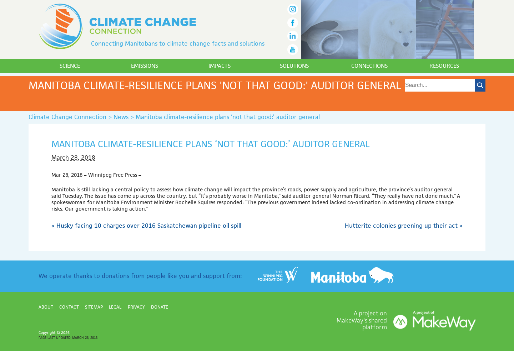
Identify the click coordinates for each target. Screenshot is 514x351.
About (46, 307)
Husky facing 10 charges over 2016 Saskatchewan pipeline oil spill (146, 225)
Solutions (294, 65)
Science (70, 65)
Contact (69, 307)
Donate (159, 307)
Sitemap (94, 307)
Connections (369, 65)
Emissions (144, 65)
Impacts (219, 65)
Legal (115, 307)
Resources (444, 65)
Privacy (136, 307)
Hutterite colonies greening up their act (404, 225)
